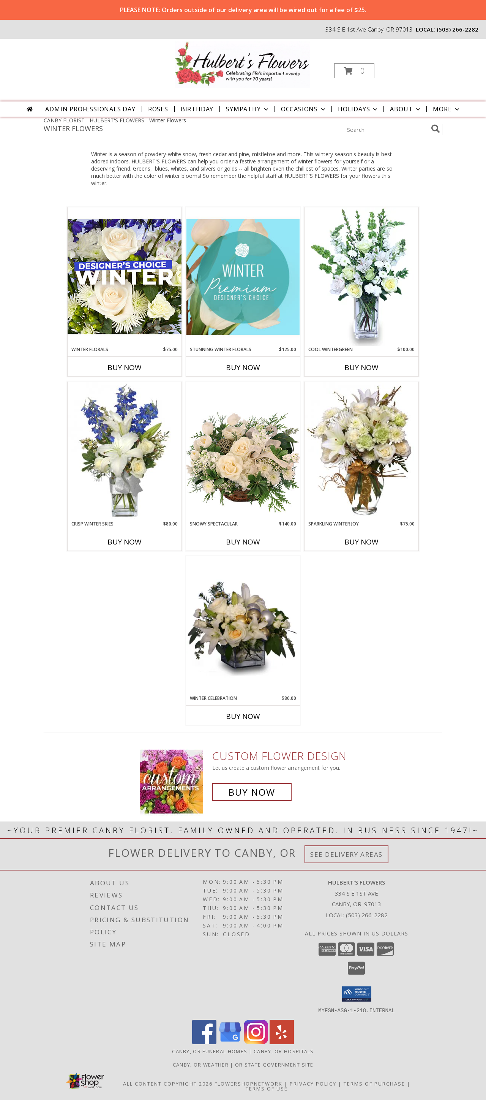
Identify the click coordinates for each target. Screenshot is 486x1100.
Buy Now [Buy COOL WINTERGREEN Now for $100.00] (361, 367)
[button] (354, 70)
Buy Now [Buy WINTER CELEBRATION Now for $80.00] (243, 716)
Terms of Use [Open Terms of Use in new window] (267, 1088)
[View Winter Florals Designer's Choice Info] (124, 276)
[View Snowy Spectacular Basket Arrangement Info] (243, 451)
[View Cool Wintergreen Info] (361, 276)
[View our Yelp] (282, 1041)
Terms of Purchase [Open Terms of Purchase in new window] (374, 1083)
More (447, 109)
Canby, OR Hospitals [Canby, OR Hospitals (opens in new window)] (284, 1051)
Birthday (197, 109)
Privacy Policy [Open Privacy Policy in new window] (313, 1083)
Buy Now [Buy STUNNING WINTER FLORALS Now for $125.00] (243, 367)
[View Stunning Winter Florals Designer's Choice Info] (243, 276)
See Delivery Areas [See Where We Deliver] (346, 854)
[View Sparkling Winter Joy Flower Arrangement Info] (361, 451)
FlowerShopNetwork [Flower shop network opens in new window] (248, 1083)
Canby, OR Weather (201, 1064)
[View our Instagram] (256, 1041)
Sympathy (248, 109)
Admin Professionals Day (90, 109)
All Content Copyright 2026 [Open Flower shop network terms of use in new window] (168, 1083)
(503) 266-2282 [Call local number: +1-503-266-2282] (457, 29)
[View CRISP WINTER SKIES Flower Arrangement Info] (124, 451)
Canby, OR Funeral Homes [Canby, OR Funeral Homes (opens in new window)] (209, 1051)
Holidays (358, 109)
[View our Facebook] (204, 1041)
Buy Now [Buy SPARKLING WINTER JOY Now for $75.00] (361, 542)
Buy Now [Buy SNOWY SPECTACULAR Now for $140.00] (243, 542)
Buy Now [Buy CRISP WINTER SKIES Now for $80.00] (124, 542)
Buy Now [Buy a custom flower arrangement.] (252, 792)
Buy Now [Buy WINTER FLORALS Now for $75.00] (124, 367)
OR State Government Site (274, 1064)
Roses (158, 109)
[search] (435, 128)
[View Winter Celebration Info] (243, 625)
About (406, 109)
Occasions (304, 109)
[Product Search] (387, 129)
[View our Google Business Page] (230, 1041)
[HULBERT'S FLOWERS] (242, 63)
